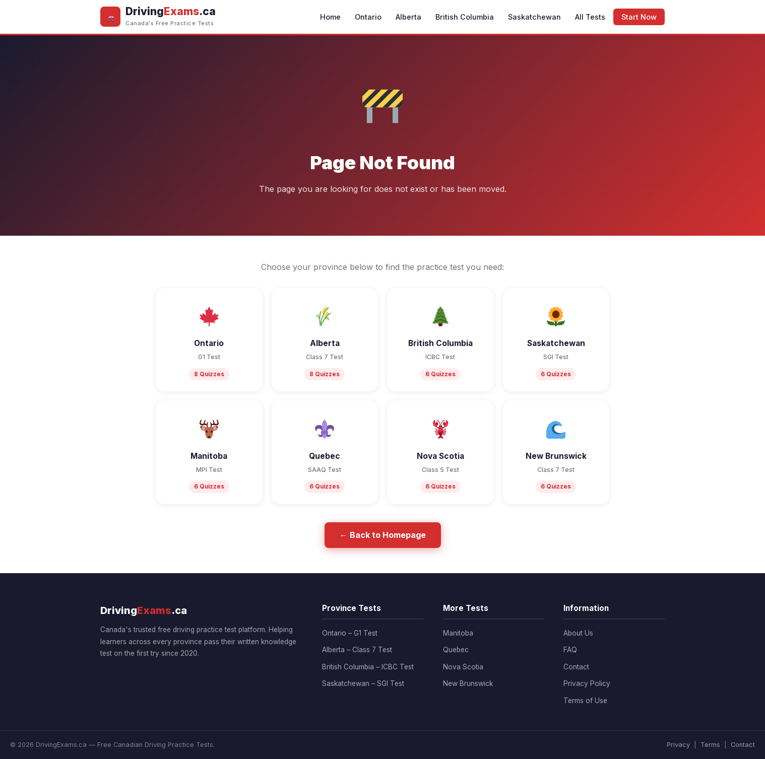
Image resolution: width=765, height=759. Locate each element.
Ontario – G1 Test (349, 633)
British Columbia (464, 17)
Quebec (456, 650)
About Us (578, 633)
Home (330, 17)
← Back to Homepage (383, 535)
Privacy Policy (586, 683)
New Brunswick (468, 683)
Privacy (678, 744)
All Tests (590, 17)
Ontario (368, 17)
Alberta (408, 17)
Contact (576, 667)
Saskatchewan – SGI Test (363, 683)
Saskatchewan (534, 17)
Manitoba (458, 633)
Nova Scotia (463, 667)
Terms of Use (585, 701)
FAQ (570, 650)
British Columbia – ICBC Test (368, 667)
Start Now (639, 17)
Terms (710, 744)
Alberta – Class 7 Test (357, 650)
